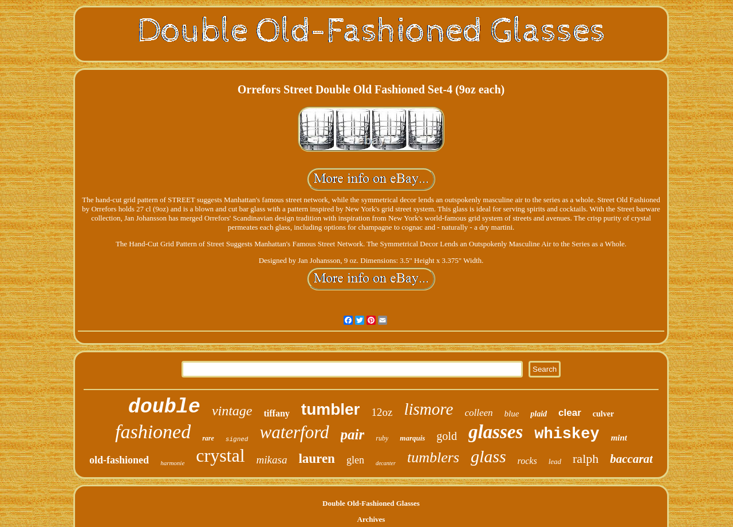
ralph (585, 458)
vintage (232, 410)
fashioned (153, 431)
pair (353, 434)
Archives (371, 519)
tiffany (277, 413)
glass (488, 456)
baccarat (631, 459)
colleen (478, 412)
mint (619, 437)
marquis (412, 438)
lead (555, 461)
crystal (220, 455)
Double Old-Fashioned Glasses (371, 503)
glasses (495, 432)
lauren (316, 458)
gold (446, 436)
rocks (527, 461)
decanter (386, 463)
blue (512, 413)
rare (208, 438)
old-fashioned (119, 460)
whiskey (566, 434)
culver (603, 414)
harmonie (172, 462)
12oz (382, 412)
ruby (382, 438)
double (164, 407)
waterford (294, 432)
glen (355, 460)
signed (237, 439)
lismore (428, 409)
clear (569, 412)
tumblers (433, 457)
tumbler (330, 409)
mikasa (272, 460)
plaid (538, 414)
